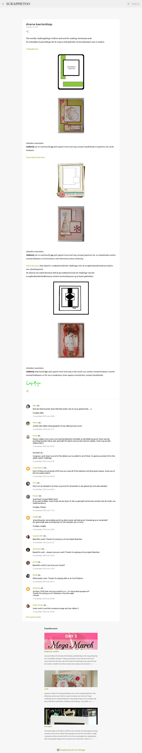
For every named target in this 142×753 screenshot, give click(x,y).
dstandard (37, 549)
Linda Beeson (38, 468)
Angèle (35, 517)
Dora (35, 483)
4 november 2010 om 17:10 (43, 510)
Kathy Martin (38, 605)
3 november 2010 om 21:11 (43, 429)
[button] (27, 31)
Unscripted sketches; (35, 157)
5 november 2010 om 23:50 (43, 569)
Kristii (35, 562)
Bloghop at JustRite (51, 651)
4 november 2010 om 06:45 (43, 489)
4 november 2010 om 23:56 (43, 556)
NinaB (35, 575)
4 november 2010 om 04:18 (43, 476)
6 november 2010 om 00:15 (43, 582)
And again (48, 726)
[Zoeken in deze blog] (128, 4)
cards (46, 689)
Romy (35, 436)
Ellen (34, 406)
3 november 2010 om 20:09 (43, 416)
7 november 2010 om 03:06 (43, 599)
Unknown (36, 588)
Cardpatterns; (32, 49)
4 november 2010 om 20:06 (43, 529)
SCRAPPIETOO (18, 4)
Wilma (35, 423)
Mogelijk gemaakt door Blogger (71, 750)
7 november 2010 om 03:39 (43, 612)
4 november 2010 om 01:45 (43, 461)
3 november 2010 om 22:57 (43, 446)
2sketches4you (32, 266)
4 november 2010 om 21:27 (43, 542)
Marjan (36, 496)
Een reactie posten (33, 617)
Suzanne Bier (38, 536)
